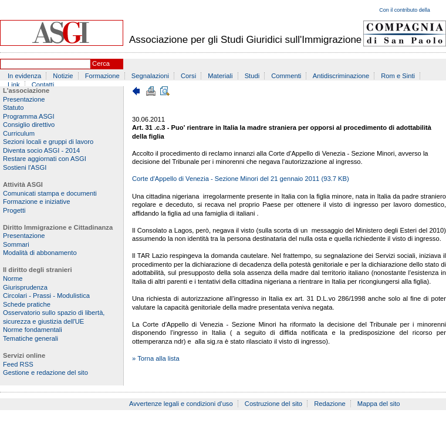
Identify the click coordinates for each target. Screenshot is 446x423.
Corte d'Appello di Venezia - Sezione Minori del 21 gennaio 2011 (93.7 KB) (240, 178)
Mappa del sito (378, 403)
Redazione (330, 403)
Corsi (188, 75)
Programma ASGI (29, 116)
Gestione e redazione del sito (45, 372)
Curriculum (19, 133)
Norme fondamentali (32, 329)
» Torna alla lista (156, 358)
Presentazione (24, 99)
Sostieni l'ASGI (24, 167)
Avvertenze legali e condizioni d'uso (181, 403)
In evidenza (24, 75)
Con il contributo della (404, 10)
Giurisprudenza (25, 287)
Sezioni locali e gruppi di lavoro (48, 141)
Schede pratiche (26, 304)
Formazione (102, 75)
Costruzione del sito (273, 403)
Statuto (13, 107)
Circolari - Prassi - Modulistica (46, 295)
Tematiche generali (30, 338)
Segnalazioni (150, 75)
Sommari (16, 244)
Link (14, 84)
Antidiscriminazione (341, 75)
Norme (13, 278)
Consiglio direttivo (29, 124)
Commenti (286, 75)
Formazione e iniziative (36, 201)
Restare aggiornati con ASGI (44, 158)
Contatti (43, 84)
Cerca (101, 63)
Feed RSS (18, 364)
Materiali (220, 75)
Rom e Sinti (398, 75)
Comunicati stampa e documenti (50, 193)
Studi (252, 75)
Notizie (63, 75)
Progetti (14, 210)
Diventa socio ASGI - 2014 (41, 150)
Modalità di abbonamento (40, 252)
